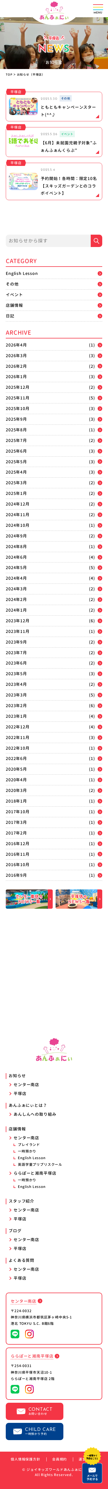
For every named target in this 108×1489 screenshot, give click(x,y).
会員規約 (59, 1459)
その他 (12, 284)
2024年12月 (18, 504)
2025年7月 (16, 440)
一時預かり (27, 1151)
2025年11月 (18, 398)
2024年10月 (18, 525)
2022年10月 (18, 748)
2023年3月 (16, 695)
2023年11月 (18, 631)
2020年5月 (16, 769)
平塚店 (20, 1093)
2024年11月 (18, 514)
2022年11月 (18, 737)
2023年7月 (16, 652)
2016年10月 (18, 864)
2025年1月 (16, 493)
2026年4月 (16, 345)
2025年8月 (16, 429)
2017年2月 (16, 833)
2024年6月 (16, 557)
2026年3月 (16, 355)
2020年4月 (16, 779)
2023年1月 (16, 716)
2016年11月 (18, 854)
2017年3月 (16, 822)
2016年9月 (16, 875)
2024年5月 (16, 567)
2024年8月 (16, 546)
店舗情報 (14, 305)
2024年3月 (16, 589)
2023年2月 (16, 705)
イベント (14, 294)
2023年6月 (16, 663)
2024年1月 (16, 610)
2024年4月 (16, 578)
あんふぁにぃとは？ (28, 1105)
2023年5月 (16, 673)
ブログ (15, 1230)
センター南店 (26, 1084)
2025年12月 (18, 387)
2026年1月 (16, 376)
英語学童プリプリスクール (40, 1164)
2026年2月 (16, 366)
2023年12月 (18, 620)
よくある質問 (21, 1260)
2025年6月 (16, 451)
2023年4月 (16, 684)
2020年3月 (16, 790)
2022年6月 (16, 758)
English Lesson (22, 273)
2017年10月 (18, 811)
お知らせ (17, 1075)
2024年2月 (16, 599)
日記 (10, 316)
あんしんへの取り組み (35, 1114)
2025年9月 (16, 419)
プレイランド (29, 1144)
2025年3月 (16, 482)
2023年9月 (16, 642)
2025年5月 (16, 461)
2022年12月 (18, 727)
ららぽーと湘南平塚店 (35, 1173)
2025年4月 (16, 472)
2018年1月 (16, 801)
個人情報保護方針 (25, 1459)
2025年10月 (18, 408)
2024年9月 (16, 536)
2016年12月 (18, 843)
